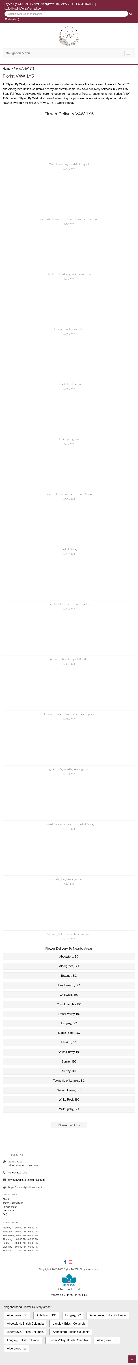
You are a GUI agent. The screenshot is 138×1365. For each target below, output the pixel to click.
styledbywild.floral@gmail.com (24, 8)
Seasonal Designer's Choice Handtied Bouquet (69, 219)
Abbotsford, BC (69, 956)
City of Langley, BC (69, 1004)
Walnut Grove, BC (69, 1090)
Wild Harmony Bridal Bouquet (69, 164)
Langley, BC (69, 1023)
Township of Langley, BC (69, 1080)
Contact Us (8, 1210)
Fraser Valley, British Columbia (68, 1340)
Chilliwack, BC (69, 994)
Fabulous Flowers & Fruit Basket (69, 604)
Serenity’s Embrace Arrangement (69, 934)
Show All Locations (69, 1125)
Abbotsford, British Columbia (25, 1323)
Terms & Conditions (13, 1203)
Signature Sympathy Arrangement (69, 769)
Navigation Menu (18, 53)
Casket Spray (69, 549)
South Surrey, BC (69, 1052)
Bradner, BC (69, 975)
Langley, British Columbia (69, 1323)
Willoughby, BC (69, 1109)
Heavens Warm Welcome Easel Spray (69, 714)
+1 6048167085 (84, 4)
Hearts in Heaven (69, 384)
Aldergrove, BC (69, 966)
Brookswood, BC (69, 985)
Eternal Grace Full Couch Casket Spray (69, 824)
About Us (7, 1199)
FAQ (5, 1214)
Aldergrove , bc (17, 1348)
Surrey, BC (69, 1071)
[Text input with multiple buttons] (66, 14)
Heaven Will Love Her (69, 329)
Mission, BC (69, 1042)
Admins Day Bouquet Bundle (69, 659)
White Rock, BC (69, 1099)
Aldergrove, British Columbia (108, 1315)
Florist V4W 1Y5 (24, 68)
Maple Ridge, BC (69, 1032)
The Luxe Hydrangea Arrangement (69, 274)
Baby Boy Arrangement (69, 879)
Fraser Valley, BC (69, 1013)
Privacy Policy (10, 1206)
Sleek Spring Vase (69, 439)
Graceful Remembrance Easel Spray (69, 494)
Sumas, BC (69, 1061)
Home (6, 68)
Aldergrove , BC (17, 1315)
